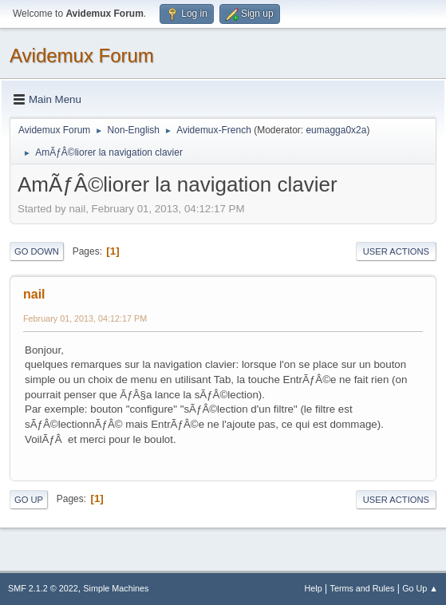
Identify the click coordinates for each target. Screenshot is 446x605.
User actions (396, 251)
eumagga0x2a (336, 130)
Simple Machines (115, 588)
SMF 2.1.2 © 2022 (43, 588)
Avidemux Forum (82, 55)
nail (34, 294)
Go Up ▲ (420, 588)
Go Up (28, 499)
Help (313, 588)
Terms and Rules (362, 588)
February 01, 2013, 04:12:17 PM (85, 318)
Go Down (36, 251)
